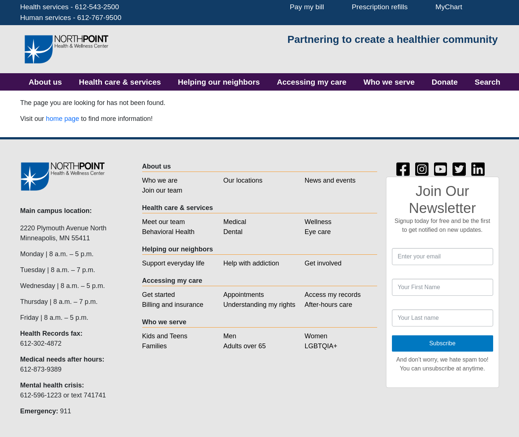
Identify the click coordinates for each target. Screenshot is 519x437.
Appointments (243, 294)
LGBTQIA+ (321, 346)
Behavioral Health (168, 232)
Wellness (318, 222)
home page (62, 118)
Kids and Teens (165, 336)
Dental (233, 232)
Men (229, 336)
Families (154, 346)
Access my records (333, 294)
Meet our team (163, 222)
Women (316, 336)
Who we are (160, 180)
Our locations (243, 180)
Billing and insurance (173, 304)
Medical (234, 222)
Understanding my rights (259, 304)
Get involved (323, 263)
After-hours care (328, 304)
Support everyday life (173, 263)
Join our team (162, 190)
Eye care (318, 232)
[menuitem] (45, 82)
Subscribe (442, 343)
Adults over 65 (244, 346)
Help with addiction (251, 263)
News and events (330, 180)
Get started (158, 294)
